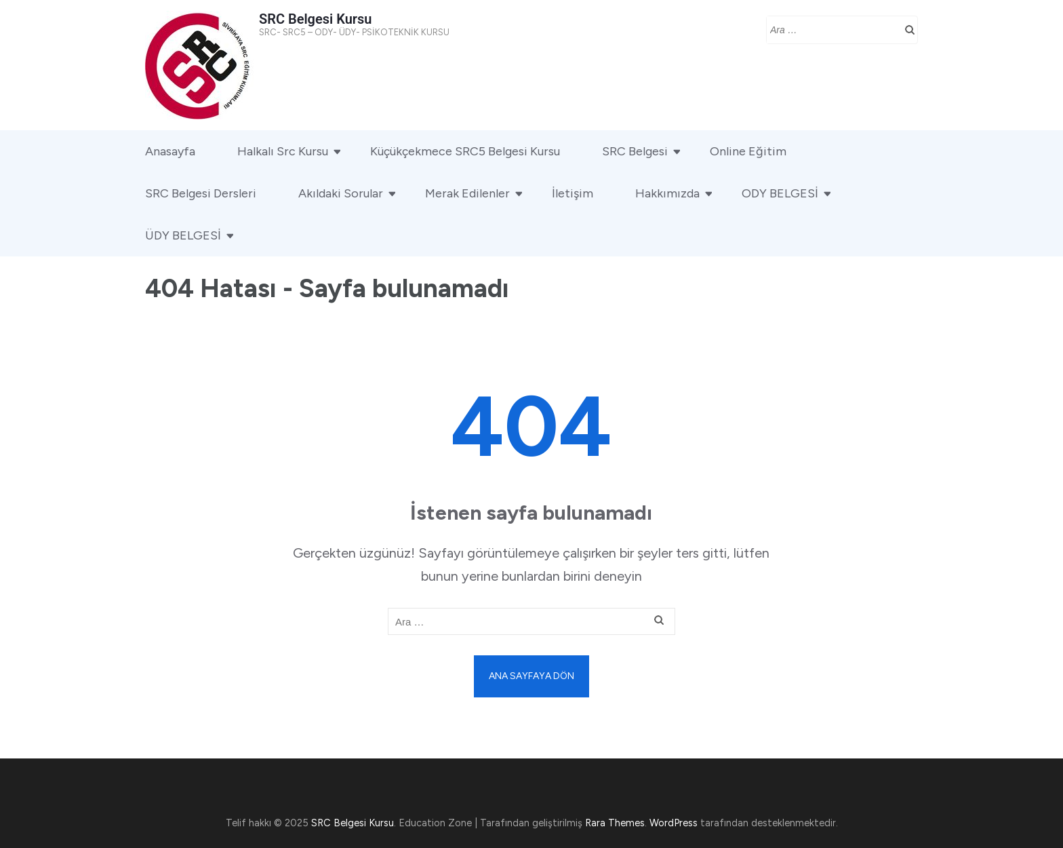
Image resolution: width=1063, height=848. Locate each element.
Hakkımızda (667, 193)
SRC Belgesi (635, 151)
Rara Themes (615, 823)
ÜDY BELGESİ (183, 235)
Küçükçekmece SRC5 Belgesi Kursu (465, 151)
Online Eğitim (748, 151)
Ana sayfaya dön (531, 676)
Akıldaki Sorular (340, 193)
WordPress (673, 823)
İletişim (572, 193)
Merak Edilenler (467, 193)
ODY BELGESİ (780, 193)
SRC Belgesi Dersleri (200, 193)
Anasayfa (170, 151)
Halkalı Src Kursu (282, 151)
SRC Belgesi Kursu (315, 19)
